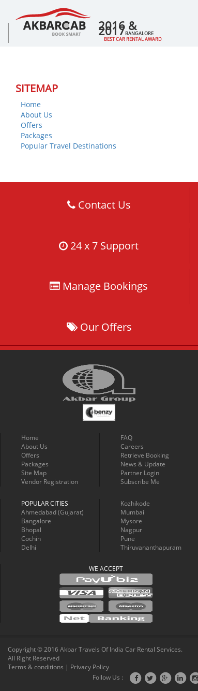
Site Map (34, 472)
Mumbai (132, 512)
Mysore (131, 521)
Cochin (31, 538)
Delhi (28, 547)
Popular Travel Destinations (68, 146)
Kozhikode (135, 503)
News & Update (142, 464)
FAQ (126, 437)
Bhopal (31, 529)
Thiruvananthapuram (150, 547)
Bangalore (36, 521)
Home (31, 104)
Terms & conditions (36, 667)
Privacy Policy (89, 667)
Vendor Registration (49, 481)
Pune (127, 538)
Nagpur (131, 529)
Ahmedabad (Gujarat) (52, 512)
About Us (36, 115)
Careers (132, 446)
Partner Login (139, 472)
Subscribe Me (140, 481)
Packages (36, 135)
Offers (31, 125)
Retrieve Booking (144, 455)
